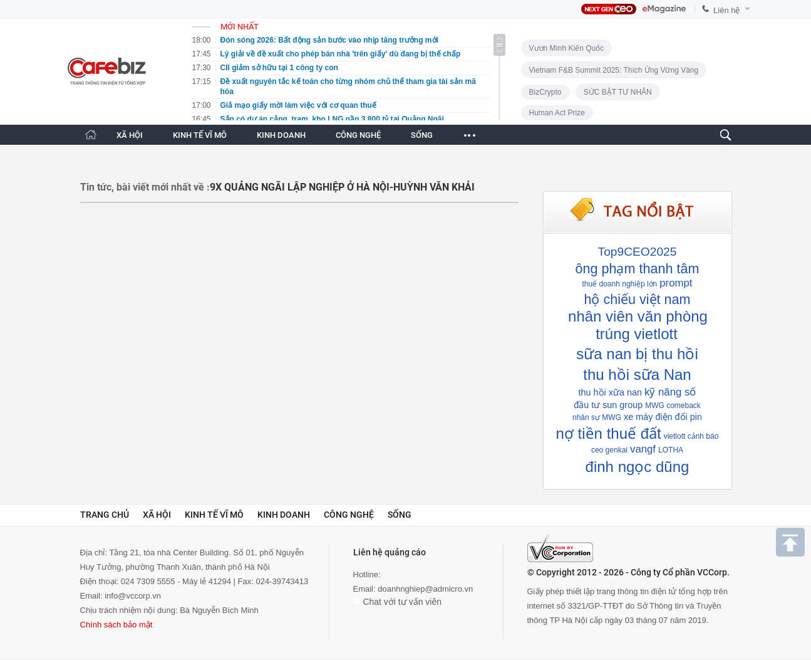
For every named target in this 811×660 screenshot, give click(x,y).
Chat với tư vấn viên (397, 602)
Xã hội (157, 515)
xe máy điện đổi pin (663, 417)
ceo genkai (609, 450)
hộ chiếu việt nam (637, 299)
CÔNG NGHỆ (358, 135)
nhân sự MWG (596, 417)
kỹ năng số (670, 392)
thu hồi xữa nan (610, 392)
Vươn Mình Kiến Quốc (566, 48)
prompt (675, 283)
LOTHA (670, 450)
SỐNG (422, 135)
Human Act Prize (557, 112)
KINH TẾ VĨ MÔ (200, 135)
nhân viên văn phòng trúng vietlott (638, 325)
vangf (643, 449)
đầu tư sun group (608, 405)
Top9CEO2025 (637, 251)
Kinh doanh (283, 515)
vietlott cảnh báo (691, 436)
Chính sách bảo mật (116, 624)
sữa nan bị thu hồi (637, 353)
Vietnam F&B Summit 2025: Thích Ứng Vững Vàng (614, 70)
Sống (399, 515)
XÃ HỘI (129, 135)
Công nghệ (349, 515)
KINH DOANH (281, 135)
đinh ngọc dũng (638, 466)
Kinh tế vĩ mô (214, 515)
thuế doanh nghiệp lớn (620, 284)
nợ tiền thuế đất (608, 433)
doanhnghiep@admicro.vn (425, 589)
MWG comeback (673, 405)
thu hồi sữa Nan (637, 374)
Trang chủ (104, 515)
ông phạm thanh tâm (637, 268)
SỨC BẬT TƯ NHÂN (618, 92)
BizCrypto (545, 92)
